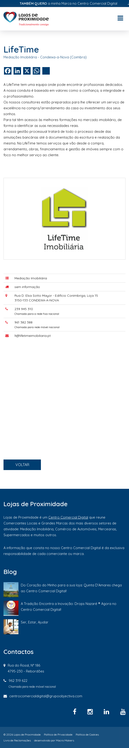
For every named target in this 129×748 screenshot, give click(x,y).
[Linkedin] (107, 712)
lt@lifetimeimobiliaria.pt (37, 340)
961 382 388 (29, 328)
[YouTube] (122, 712)
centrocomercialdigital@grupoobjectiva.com (45, 696)
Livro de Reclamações (17, 740)
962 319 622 (18, 680)
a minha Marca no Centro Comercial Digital (73, 3)
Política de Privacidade (58, 734)
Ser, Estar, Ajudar (34, 622)
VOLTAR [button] (28, 473)
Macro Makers (65, 740)
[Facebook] (75, 712)
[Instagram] (90, 712)
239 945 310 (29, 317)
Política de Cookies (87, 734)
